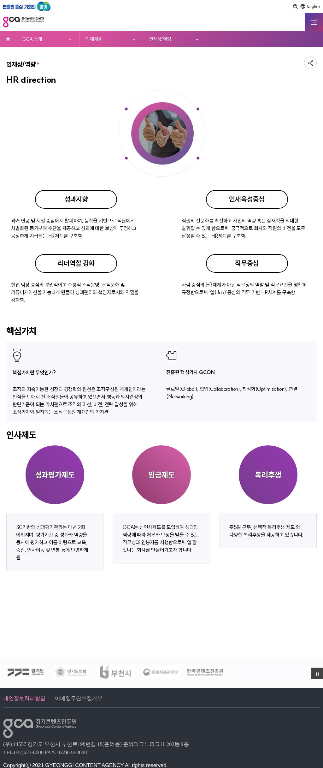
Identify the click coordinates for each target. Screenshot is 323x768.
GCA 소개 (32, 39)
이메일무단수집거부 (79, 698)
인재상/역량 (160, 39)
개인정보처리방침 (24, 698)
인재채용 (94, 39)
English (313, 6)
